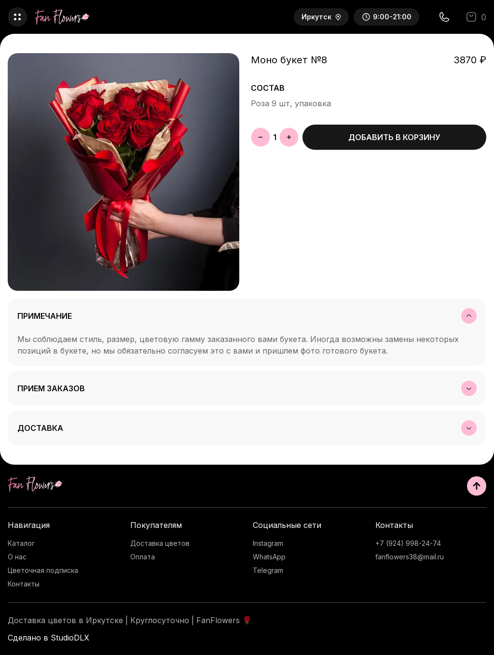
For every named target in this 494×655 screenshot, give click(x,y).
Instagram (268, 543)
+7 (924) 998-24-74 (408, 543)
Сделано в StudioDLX (48, 637)
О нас (17, 557)
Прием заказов (247, 388)
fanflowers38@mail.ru (409, 557)
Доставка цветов (160, 543)
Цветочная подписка (43, 570)
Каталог (21, 543)
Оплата (142, 557)
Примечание (247, 316)
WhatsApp (269, 557)
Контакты (24, 584)
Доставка (247, 428)
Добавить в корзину (394, 137)
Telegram (268, 570)
